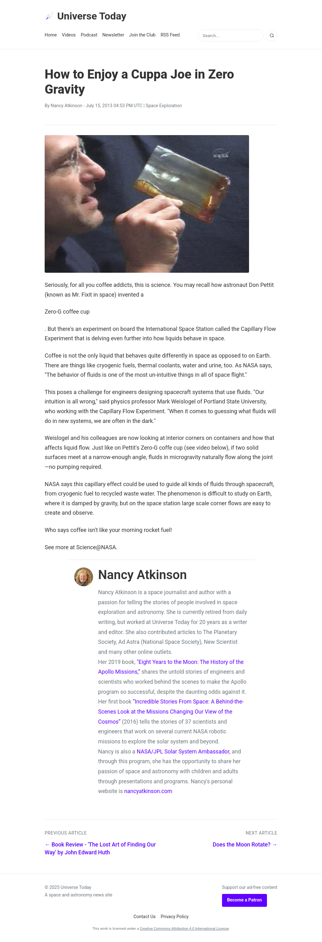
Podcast (89, 35)
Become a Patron (244, 900)
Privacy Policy (175, 916)
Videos (69, 35)
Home (51, 35)
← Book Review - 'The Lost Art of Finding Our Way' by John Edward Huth (100, 848)
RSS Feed (170, 35)
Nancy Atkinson (66, 105)
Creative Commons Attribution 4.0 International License (184, 928)
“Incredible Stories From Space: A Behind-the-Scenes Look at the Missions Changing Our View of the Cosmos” (171, 711)
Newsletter (113, 35)
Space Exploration (164, 105)
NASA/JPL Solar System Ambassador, (183, 751)
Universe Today (85, 16)
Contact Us (144, 916)
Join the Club (142, 35)
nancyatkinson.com (148, 791)
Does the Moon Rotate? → (245, 844)
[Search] (271, 35)
